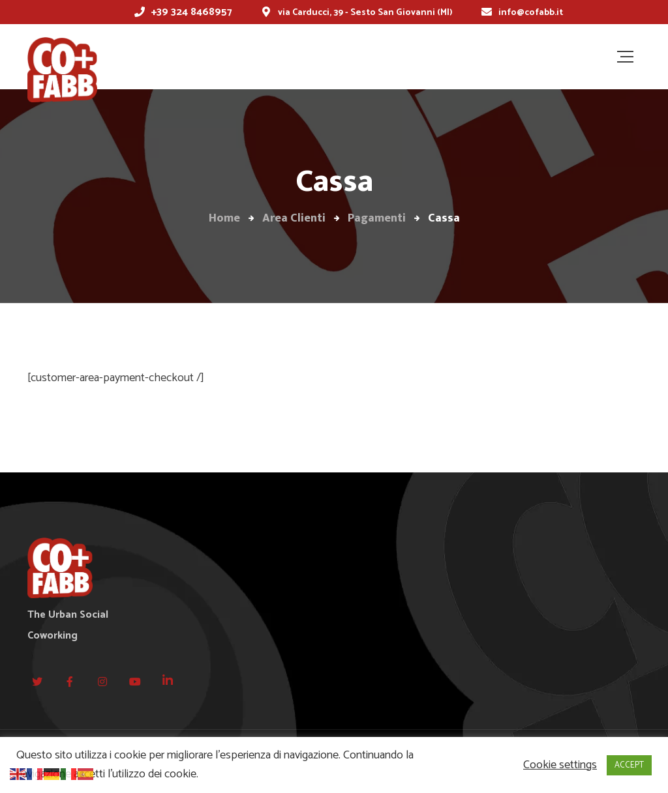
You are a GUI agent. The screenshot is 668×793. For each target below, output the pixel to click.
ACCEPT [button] (629, 765)
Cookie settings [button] (560, 765)
